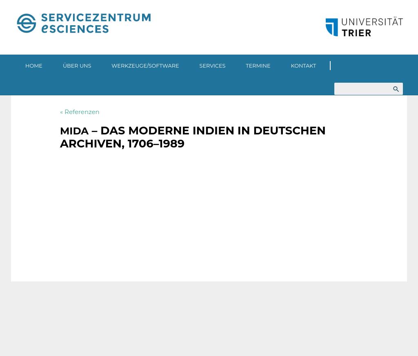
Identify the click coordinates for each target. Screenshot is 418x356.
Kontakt (303, 66)
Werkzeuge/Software (145, 66)
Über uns (77, 66)
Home (33, 66)
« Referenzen (80, 112)
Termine (258, 66)
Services (213, 66)
